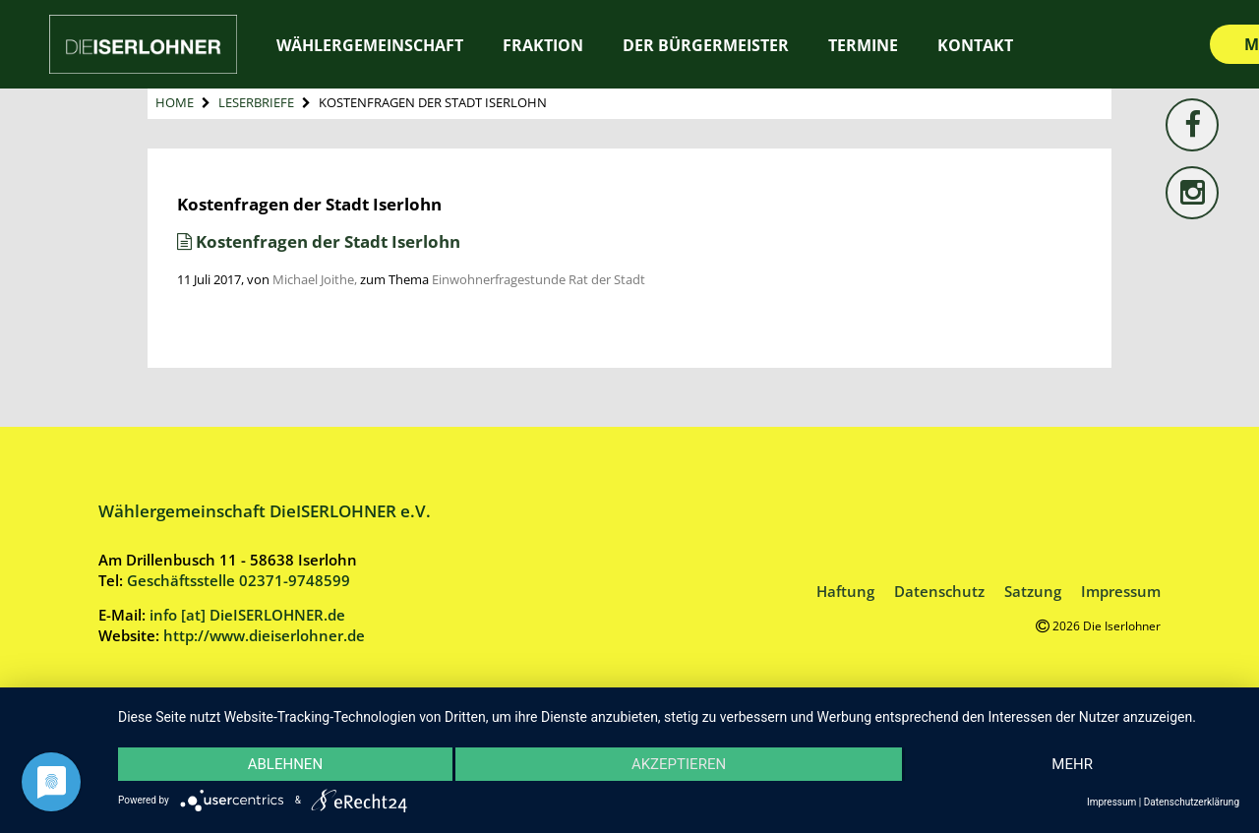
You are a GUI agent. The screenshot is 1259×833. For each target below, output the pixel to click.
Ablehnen (285, 764)
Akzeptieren (678, 764)
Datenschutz (939, 591)
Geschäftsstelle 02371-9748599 (238, 580)
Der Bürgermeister (706, 45)
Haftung (845, 591)
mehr (1072, 764)
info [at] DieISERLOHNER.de (247, 615)
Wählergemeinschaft (369, 45)
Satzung (1032, 591)
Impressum (1121, 591)
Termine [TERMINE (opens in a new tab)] (863, 45)
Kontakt (975, 45)
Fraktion (543, 45)
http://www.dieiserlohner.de (264, 635)
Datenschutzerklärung (1191, 802)
